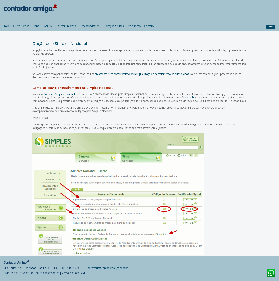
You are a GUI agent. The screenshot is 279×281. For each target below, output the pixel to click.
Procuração (134, 26)
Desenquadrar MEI (90, 26)
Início (7, 26)
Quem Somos (21, 26)
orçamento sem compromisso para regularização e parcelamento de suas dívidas (142, 74)
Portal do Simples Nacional (59, 94)
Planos (37, 26)
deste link (190, 97)
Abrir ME (49, 26)
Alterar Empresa (66, 26)
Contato (149, 26)
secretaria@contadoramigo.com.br (108, 268)
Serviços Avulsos (114, 26)
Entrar (270, 26)
